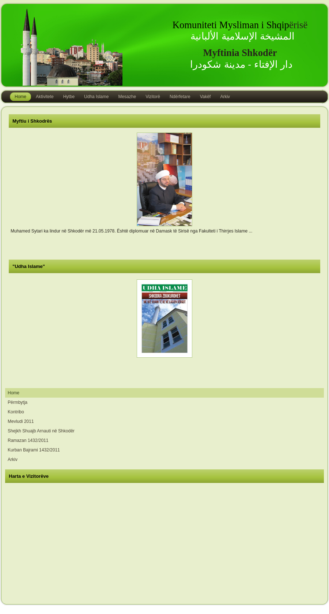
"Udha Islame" (28, 266)
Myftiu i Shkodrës (32, 121)
